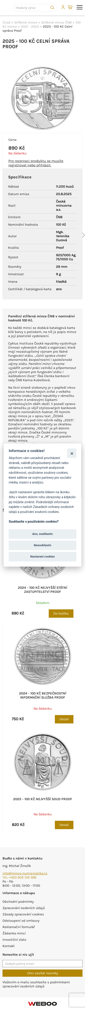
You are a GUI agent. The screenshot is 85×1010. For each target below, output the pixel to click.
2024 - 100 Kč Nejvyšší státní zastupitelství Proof (42, 590)
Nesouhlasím (42, 545)
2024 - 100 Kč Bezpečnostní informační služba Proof (42, 695)
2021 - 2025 (30, 26)
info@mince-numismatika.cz (24, 873)
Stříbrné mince (25, 22)
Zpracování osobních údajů (23, 908)
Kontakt (8, 946)
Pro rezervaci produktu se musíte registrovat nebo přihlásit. (35, 163)
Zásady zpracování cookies (23, 914)
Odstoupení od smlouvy (20, 921)
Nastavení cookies (42, 556)
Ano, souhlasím (42, 534)
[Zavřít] (71, 453)
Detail (64, 719)
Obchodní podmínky (18, 902)
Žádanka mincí (14, 933)
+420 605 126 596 (22, 877)
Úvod (6, 22)
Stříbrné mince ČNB (56, 22)
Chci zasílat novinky (42, 973)
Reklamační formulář (18, 927)
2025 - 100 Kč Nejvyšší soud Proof (42, 799)
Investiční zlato (14, 940)
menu (80, 7)
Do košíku (61, 613)
